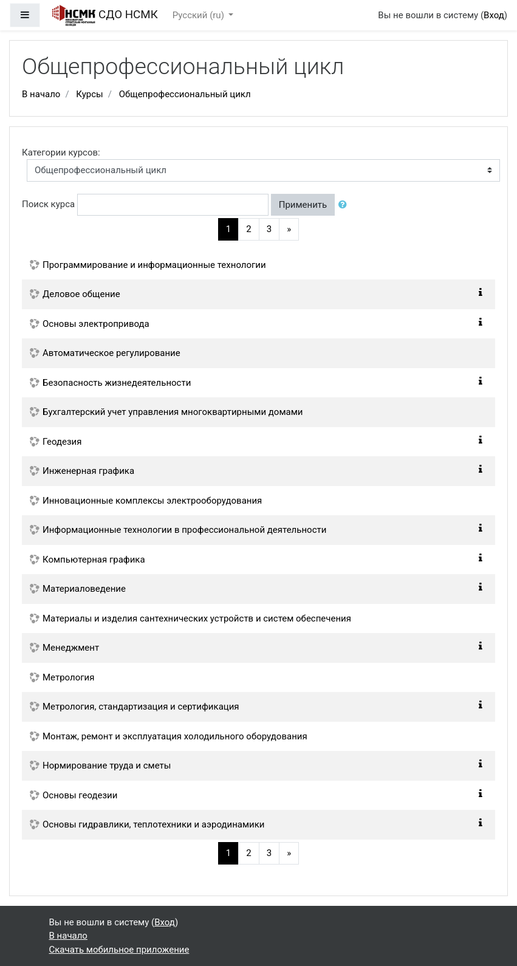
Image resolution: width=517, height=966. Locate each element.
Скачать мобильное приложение (119, 949)
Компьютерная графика (94, 559)
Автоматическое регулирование (111, 353)
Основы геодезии (80, 795)
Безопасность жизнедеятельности (117, 382)
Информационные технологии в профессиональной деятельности (184, 529)
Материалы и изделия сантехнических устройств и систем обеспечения (197, 618)
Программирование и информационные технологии (154, 264)
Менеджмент (71, 647)
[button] (345, 205)
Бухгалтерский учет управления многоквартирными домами (173, 411)
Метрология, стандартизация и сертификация (141, 706)
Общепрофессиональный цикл (185, 94)
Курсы (89, 94)
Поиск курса (48, 204)
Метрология (68, 677)
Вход (494, 15)
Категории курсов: (61, 152)
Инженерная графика (88, 470)
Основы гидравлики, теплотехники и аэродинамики (154, 824)
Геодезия (62, 441)
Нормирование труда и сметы (107, 765)
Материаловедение (84, 588)
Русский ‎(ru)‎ (200, 15)
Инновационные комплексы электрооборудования (152, 500)
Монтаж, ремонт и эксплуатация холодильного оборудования (175, 736)
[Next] (289, 229)
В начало (41, 94)
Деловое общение (81, 294)
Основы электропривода (96, 323)
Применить (303, 204)
